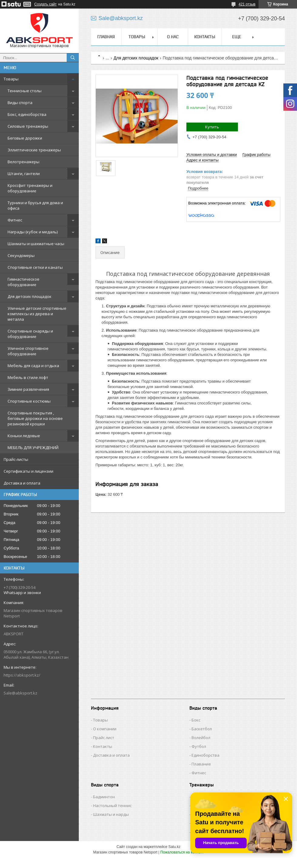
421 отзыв (247, 4)
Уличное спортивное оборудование (28, 351)
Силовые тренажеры (28, 126)
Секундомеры (21, 255)
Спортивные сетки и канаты (35, 267)
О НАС (173, 36)
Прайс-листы (16, 459)
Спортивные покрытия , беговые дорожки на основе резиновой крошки (35, 418)
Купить (212, 127)
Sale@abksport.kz (20, 693)
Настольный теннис (112, 805)
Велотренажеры (23, 161)
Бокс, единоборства (27, 114)
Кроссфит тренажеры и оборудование (30, 188)
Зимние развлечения (28, 389)
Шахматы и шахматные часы (36, 243)
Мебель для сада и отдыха (33, 365)
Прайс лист (103, 737)
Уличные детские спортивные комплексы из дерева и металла (37, 314)
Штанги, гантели (24, 173)
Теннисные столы (25, 90)
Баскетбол (202, 728)
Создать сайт (45, 4)
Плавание (201, 764)
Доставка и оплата (22, 483)
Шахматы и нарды (111, 814)
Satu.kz (174, 847)
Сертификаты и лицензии (28, 471)
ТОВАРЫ (136, 36)
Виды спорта (20, 102)
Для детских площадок (30, 296)
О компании (104, 728)
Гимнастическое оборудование (23, 281)
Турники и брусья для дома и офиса (35, 205)
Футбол (199, 746)
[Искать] (73, 57)
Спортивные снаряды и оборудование (30, 333)
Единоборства (205, 755)
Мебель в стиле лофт (28, 377)
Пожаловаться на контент (182, 852)
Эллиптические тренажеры (34, 150)
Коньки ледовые (24, 435)
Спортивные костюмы (29, 401)
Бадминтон (104, 796)
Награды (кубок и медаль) (33, 232)
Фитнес (15, 220)
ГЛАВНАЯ (106, 36)
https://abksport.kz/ (22, 675)
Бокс (196, 720)
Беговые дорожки (25, 138)
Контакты (102, 746)
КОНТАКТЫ (204, 36)
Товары (11, 79)
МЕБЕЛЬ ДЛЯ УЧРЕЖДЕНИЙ (33, 447)
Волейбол (201, 737)
